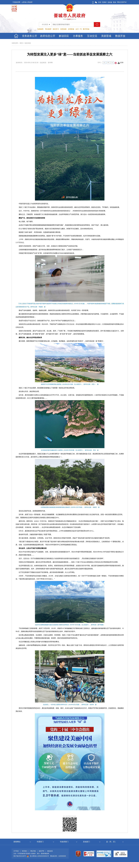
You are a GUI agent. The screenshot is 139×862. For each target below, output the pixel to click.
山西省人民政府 (27, 2)
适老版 (110, 2)
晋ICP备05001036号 (20, 856)
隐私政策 (50, 851)
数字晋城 (86, 29)
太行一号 (78, 29)
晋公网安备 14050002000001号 (39, 856)
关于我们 (16, 851)
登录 (99, 2)
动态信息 (28, 43)
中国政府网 (16, 2)
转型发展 (63, 29)
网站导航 (33, 851)
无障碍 (104, 2)
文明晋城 (71, 29)
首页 (21, 43)
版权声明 (41, 851)
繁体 (114, 2)
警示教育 (48, 29)
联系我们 (24, 851)
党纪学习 (56, 29)
